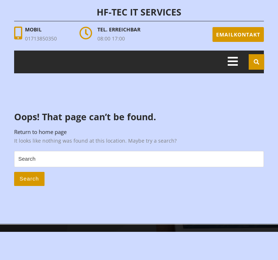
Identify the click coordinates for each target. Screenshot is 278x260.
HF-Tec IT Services (139, 12)
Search (29, 179)
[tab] (233, 62)
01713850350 (41, 38)
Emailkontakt (238, 34)
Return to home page (40, 131)
